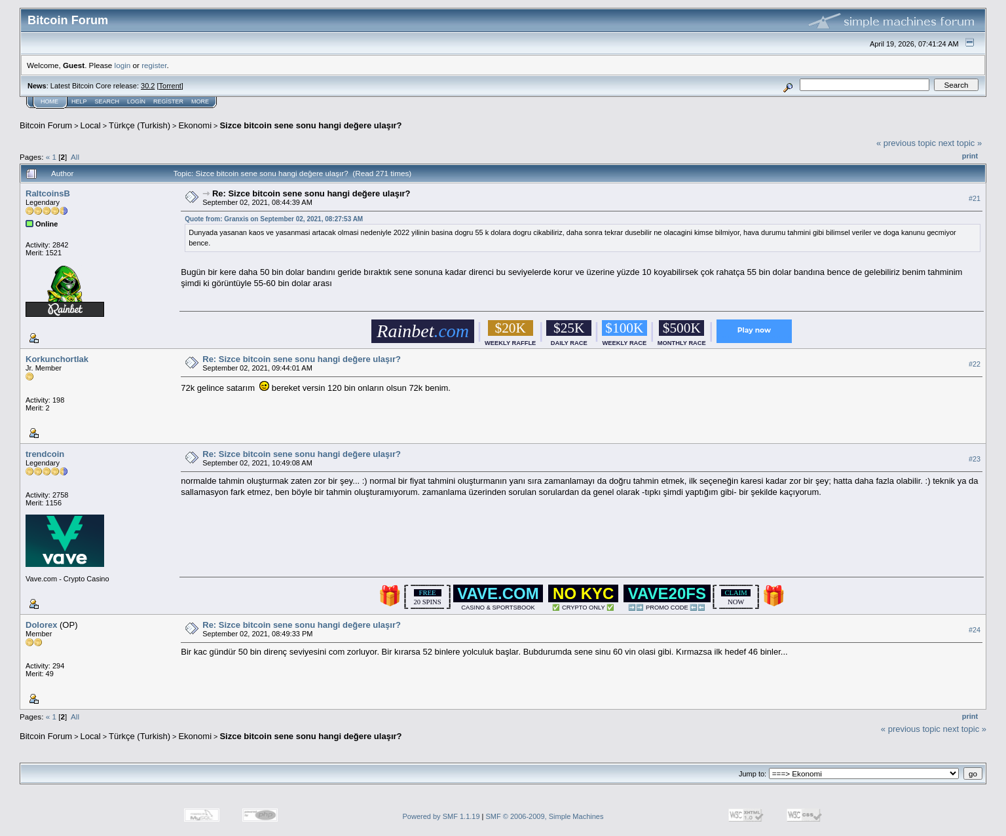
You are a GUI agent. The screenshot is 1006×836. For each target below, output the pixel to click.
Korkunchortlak (57, 359)
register (153, 65)
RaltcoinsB (48, 193)
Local (91, 125)
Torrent (170, 86)
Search (107, 101)
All (75, 157)
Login (136, 101)
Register (168, 101)
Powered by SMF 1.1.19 (441, 816)
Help (79, 101)
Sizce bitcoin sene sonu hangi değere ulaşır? (310, 125)
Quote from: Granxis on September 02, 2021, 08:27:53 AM (274, 219)
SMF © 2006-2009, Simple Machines (545, 816)
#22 (974, 364)
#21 (974, 198)
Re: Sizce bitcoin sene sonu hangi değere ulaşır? (311, 193)
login (123, 65)
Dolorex (41, 625)
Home (49, 101)
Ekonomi (195, 125)
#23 (974, 459)
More (200, 101)
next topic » (960, 143)
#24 (974, 630)
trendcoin (45, 454)
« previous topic (906, 143)
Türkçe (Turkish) (139, 125)
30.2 (148, 86)
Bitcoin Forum (46, 125)
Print (970, 156)
